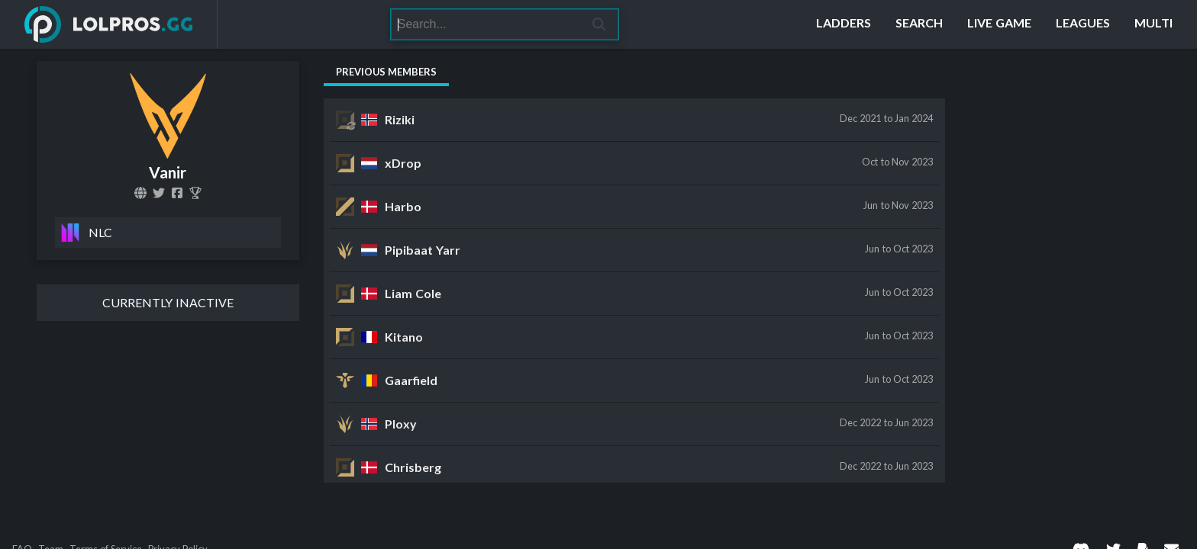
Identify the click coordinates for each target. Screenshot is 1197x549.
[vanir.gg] (140, 193)
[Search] (485, 24)
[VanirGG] (159, 193)
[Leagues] (1083, 24)
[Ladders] (843, 24)
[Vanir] (195, 193)
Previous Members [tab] (386, 72)
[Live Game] (999, 24)
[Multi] (1153, 24)
